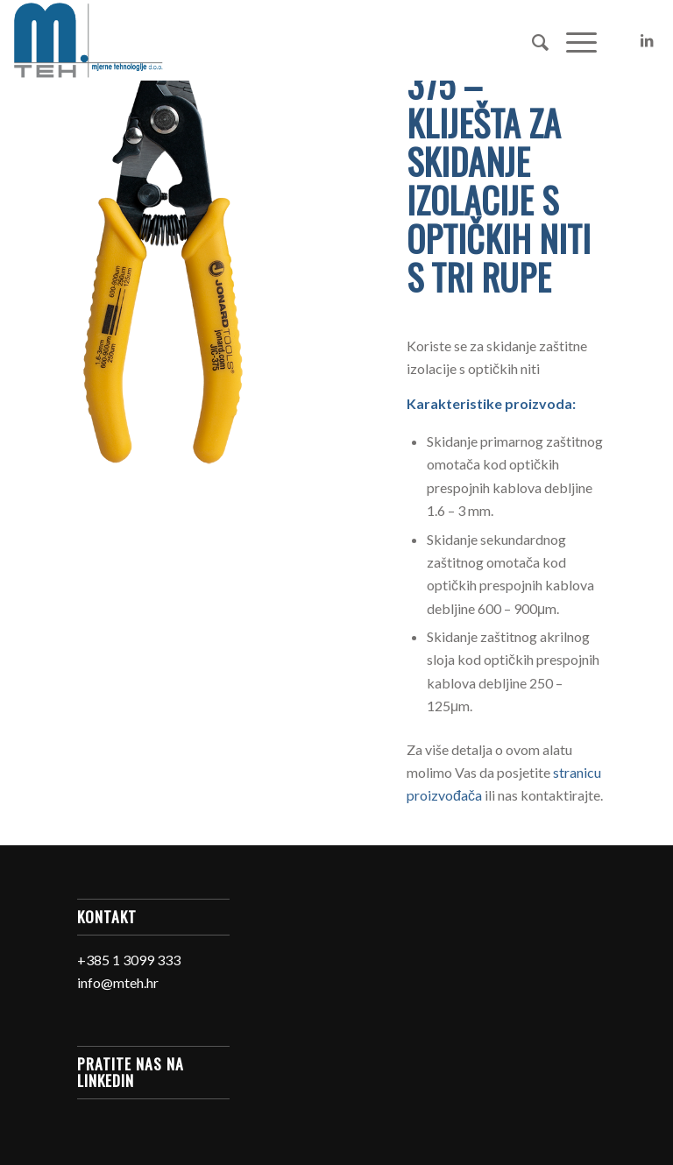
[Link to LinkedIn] (647, 40)
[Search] (531, 40)
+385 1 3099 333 (129, 959)
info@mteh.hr (118, 982)
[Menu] (573, 40)
